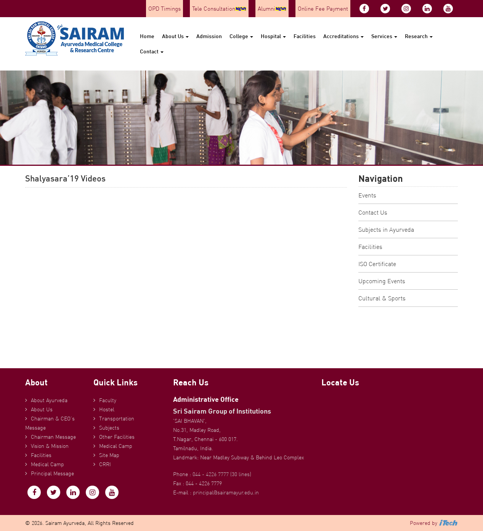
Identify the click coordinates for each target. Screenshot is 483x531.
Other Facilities (117, 436)
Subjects (109, 427)
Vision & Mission (50, 446)
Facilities (305, 36)
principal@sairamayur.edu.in (226, 492)
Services (384, 36)
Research (419, 36)
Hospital (273, 36)
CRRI (105, 464)
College (241, 36)
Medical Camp (47, 464)
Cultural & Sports (382, 298)
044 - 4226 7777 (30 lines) (222, 474)
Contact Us (372, 212)
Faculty (107, 400)
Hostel (106, 409)
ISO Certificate (377, 264)
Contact (152, 51)
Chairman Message (53, 436)
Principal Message (52, 473)
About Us (175, 36)
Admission (209, 36)
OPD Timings (164, 8)
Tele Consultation (219, 8)
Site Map (109, 455)
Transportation (116, 418)
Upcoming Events (381, 281)
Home (147, 36)
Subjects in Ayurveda (386, 229)
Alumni (272, 8)
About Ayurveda (49, 400)
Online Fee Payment (323, 8)
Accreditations (343, 36)
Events (367, 195)
